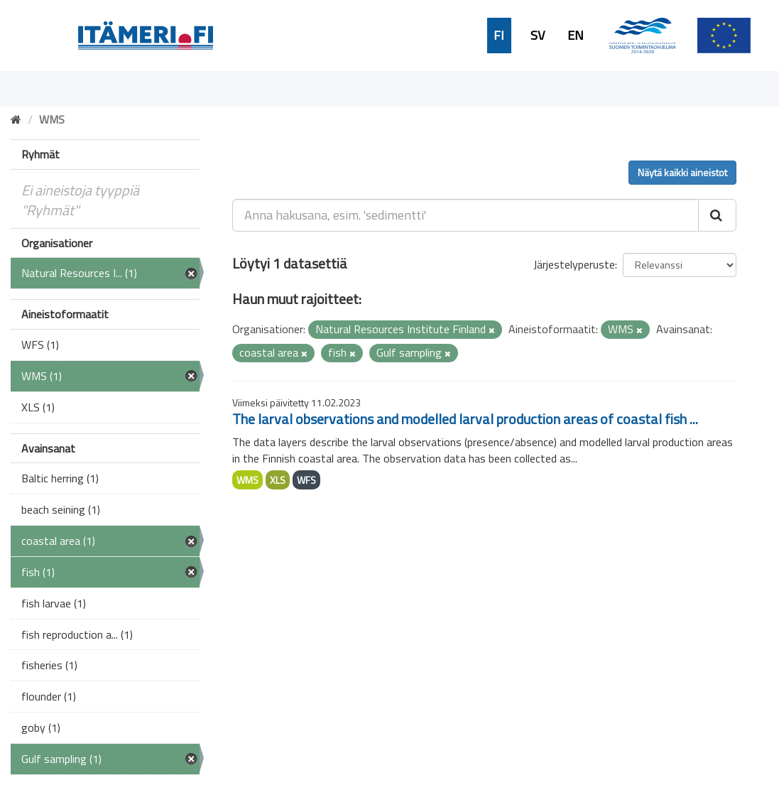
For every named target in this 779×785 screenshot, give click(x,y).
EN (575, 35)
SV (537, 35)
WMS (247, 479)
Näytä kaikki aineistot (682, 172)
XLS (277, 479)
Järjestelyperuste (574, 264)
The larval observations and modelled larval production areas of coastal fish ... (465, 419)
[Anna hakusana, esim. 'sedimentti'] (465, 215)
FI (499, 35)
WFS (306, 479)
